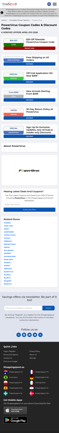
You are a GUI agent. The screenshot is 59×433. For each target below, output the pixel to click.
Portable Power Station (19, 20)
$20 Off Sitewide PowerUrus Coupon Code (40, 40)
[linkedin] (29, 335)
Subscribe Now (29, 210)
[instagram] (40, 335)
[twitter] (18, 335)
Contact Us (7, 358)
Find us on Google (10, 361)
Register (48, 308)
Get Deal (29, 64)
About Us (33, 355)
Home (4, 20)
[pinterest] (35, 335)
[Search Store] (49, 4)
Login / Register (9, 351)
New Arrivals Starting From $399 (38, 92)
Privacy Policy (35, 351)
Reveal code (29, 48)
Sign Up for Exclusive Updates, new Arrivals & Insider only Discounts (39, 130)
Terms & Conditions (10, 355)
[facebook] (24, 335)
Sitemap (33, 358)
